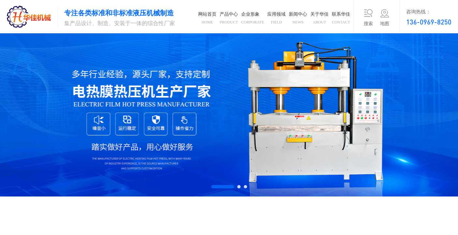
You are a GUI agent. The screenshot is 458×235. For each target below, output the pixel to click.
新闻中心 (298, 19)
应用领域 (276, 19)
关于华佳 (319, 19)
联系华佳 (341, 19)
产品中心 (229, 19)
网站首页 (207, 19)
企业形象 (252, 19)
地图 (384, 23)
